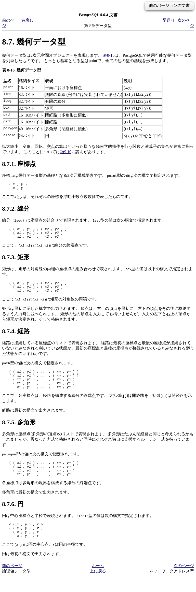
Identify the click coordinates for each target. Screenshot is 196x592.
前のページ (12, 582)
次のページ (184, 582)
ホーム (98, 582)
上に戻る (98, 587)
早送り (169, 20)
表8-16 (108, 55)
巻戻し (27, 20)
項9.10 (65, 152)
